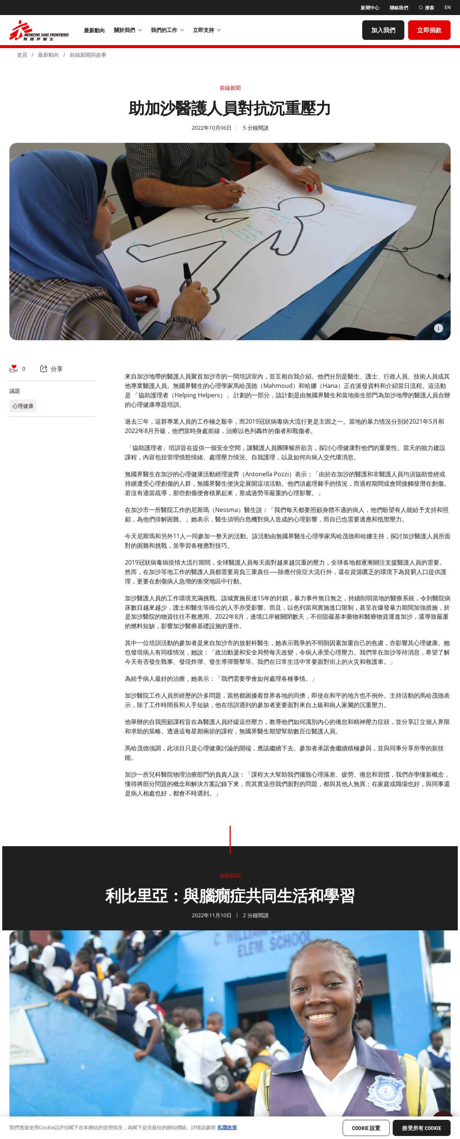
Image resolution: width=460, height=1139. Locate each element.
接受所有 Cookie (421, 1128)
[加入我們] (383, 30)
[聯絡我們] (399, 7)
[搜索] (426, 7)
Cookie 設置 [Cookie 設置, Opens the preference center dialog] (366, 1128)
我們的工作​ (167, 29)
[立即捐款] (429, 30)
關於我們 (128, 29)
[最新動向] (94, 30)
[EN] (448, 8)
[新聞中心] (370, 7)
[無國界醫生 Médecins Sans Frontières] (39, 30)
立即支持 (207, 29)
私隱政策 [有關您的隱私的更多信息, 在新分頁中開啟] (227, 1127)
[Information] (438, 328)
